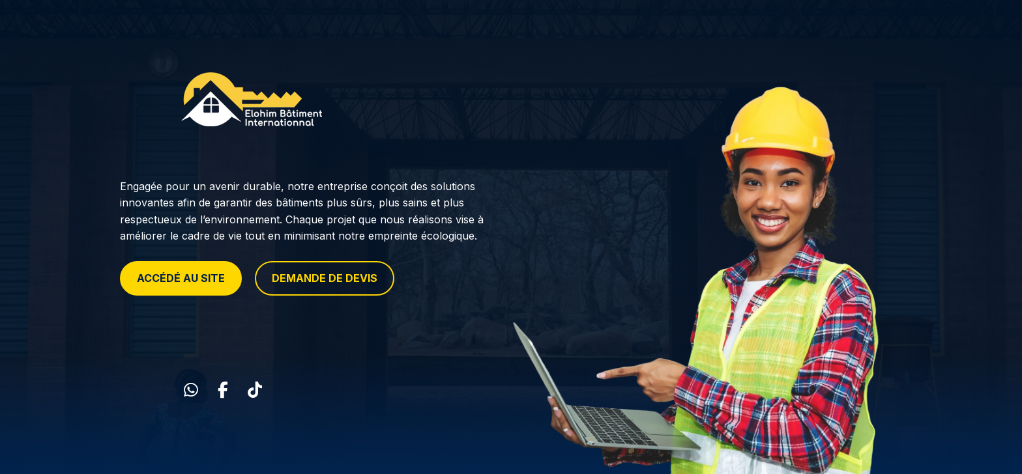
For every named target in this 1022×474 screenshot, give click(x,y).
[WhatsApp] (191, 390)
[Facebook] (223, 390)
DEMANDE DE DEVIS (324, 278)
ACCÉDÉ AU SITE (181, 278)
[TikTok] (255, 390)
